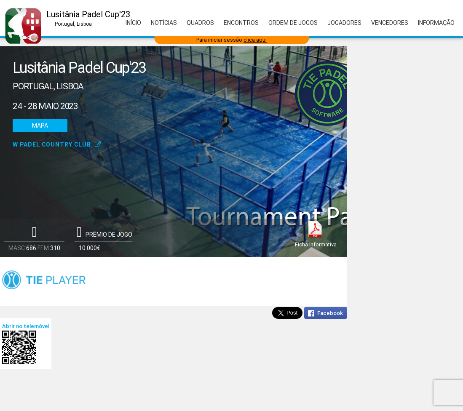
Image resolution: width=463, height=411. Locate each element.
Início (133, 23)
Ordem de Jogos (293, 23)
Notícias (164, 23)
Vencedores (389, 23)
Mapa (40, 125)
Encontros (241, 23)
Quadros (200, 23)
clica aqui (255, 39)
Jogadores (344, 23)
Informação (436, 23)
